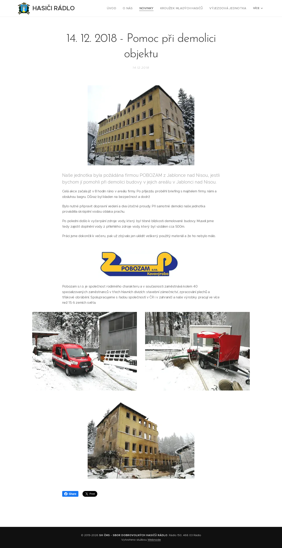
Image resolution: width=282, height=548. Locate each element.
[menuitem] (102, 8)
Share (70, 493)
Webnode (154, 539)
